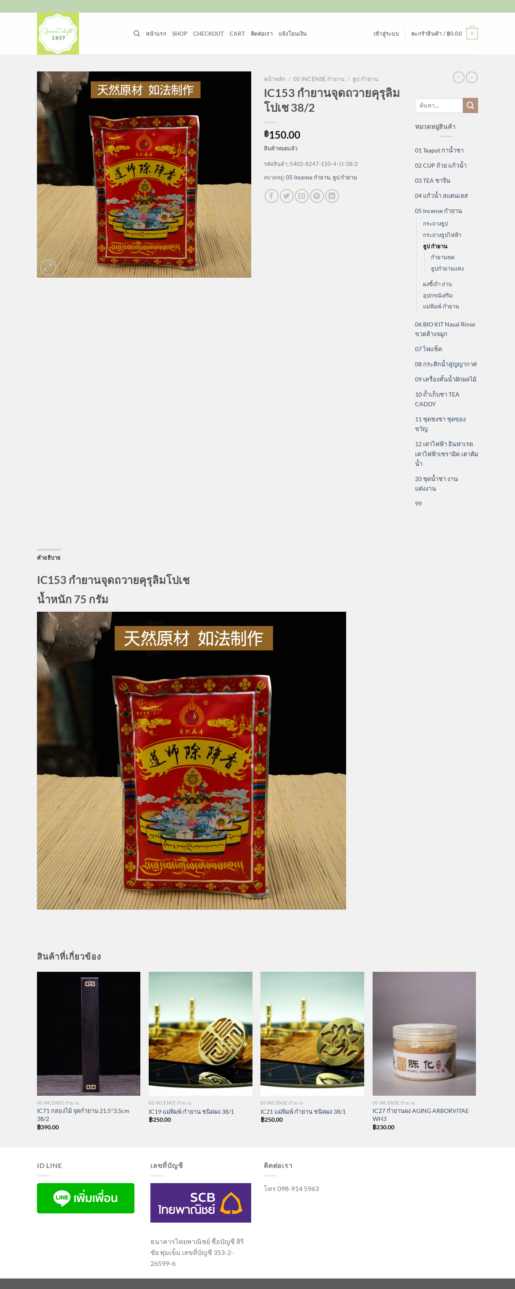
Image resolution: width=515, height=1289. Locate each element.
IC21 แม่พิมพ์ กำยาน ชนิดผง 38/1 (303, 1111)
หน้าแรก (156, 33)
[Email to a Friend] (302, 196)
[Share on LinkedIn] (332, 196)
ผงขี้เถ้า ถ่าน (437, 284)
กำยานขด (443, 257)
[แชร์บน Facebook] (272, 196)
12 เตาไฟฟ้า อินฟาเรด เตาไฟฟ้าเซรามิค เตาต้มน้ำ (446, 453)
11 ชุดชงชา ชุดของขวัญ (440, 424)
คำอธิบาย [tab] (49, 557)
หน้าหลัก (274, 79)
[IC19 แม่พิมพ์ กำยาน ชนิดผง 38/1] (200, 1034)
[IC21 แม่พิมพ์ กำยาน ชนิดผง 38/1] (312, 1034)
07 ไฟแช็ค (428, 349)
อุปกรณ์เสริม (438, 295)
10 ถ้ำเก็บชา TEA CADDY (437, 399)
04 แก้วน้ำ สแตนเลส (441, 195)
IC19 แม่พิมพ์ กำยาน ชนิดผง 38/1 (191, 1111)
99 (418, 503)
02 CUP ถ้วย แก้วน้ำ (441, 165)
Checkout (208, 33)
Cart (237, 33)
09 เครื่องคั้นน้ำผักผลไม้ (445, 379)
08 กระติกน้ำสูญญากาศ (446, 364)
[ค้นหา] (137, 34)
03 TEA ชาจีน (432, 180)
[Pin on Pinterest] (317, 196)
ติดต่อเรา (262, 33)
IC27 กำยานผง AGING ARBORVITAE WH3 (421, 1114)
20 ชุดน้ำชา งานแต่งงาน (436, 483)
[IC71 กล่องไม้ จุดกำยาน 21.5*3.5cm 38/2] (89, 1034)
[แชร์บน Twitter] (287, 196)
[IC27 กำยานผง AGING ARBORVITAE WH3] (424, 1034)
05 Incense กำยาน (318, 79)
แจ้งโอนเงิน (293, 33)
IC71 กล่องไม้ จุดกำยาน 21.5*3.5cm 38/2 (83, 1114)
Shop (179, 33)
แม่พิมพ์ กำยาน (441, 306)
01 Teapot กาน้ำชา (439, 150)
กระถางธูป (435, 223)
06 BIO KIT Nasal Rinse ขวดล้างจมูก (445, 329)
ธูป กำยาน (365, 79)
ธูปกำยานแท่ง (447, 268)
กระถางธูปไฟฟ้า (442, 234)
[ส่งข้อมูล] (470, 105)
